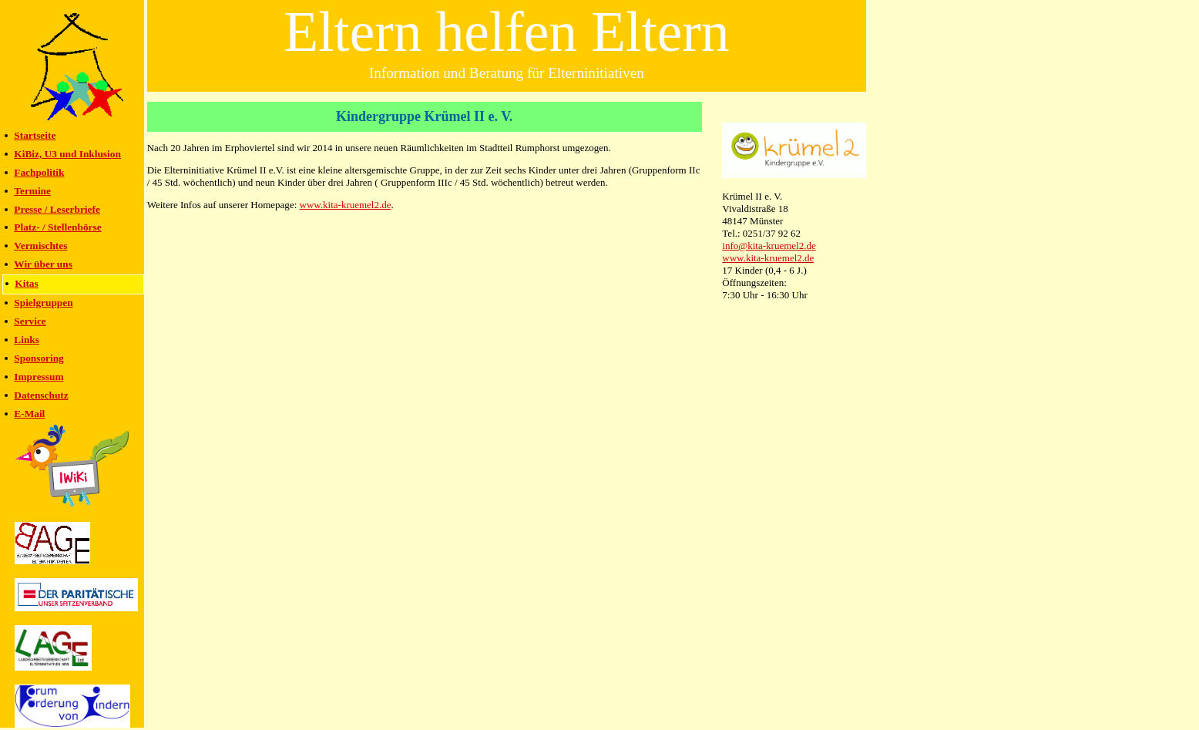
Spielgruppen (43, 302)
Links (26, 339)
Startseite (34, 135)
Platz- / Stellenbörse (57, 227)
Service (29, 321)
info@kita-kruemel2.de (768, 245)
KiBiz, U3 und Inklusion (67, 154)
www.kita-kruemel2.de (768, 258)
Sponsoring (38, 358)
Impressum (38, 376)
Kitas (26, 283)
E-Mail (29, 413)
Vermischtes (40, 245)
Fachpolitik (39, 172)
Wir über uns (43, 264)
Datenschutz (41, 395)
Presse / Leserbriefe (57, 209)
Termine (32, 191)
